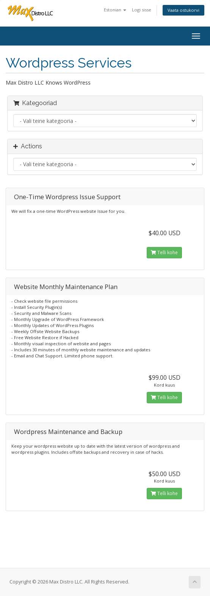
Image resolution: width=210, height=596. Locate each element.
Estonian (115, 10)
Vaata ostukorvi (183, 10)
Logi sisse (141, 10)
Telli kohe (164, 252)
